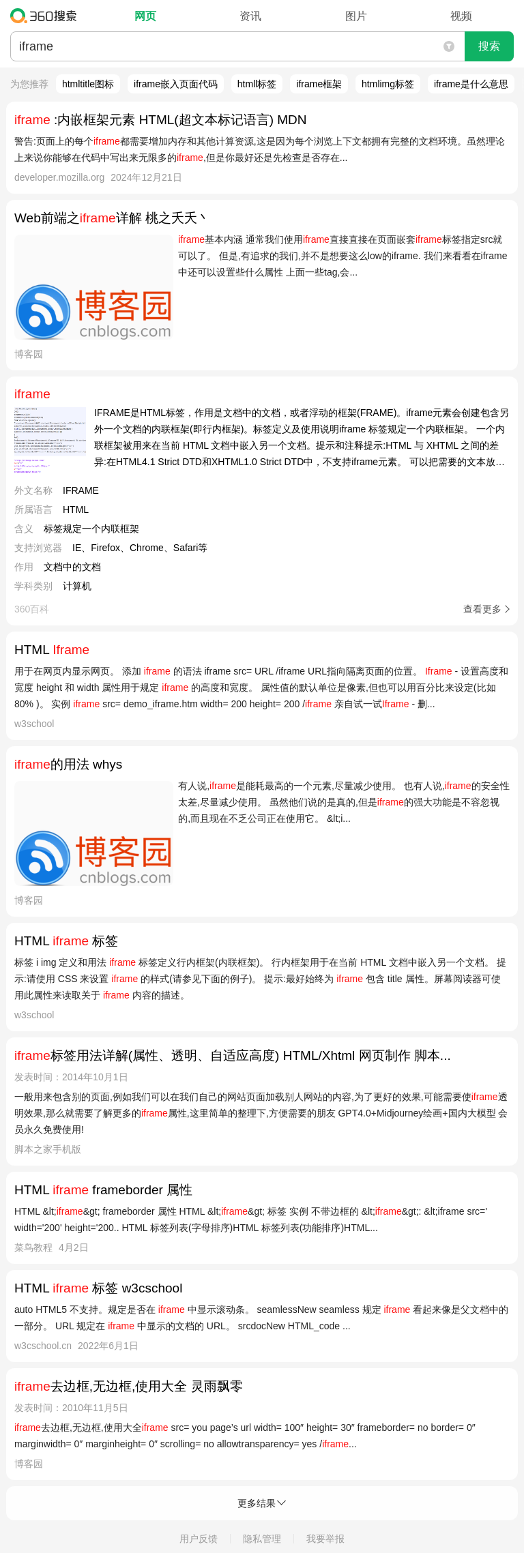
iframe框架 (319, 83)
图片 (356, 16)
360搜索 (46, 15)
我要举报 (325, 1538)
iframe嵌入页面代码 (176, 83)
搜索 (489, 46)
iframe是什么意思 (471, 83)
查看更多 (482, 609)
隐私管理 (262, 1538)
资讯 (250, 16)
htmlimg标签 (388, 83)
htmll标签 (257, 83)
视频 (461, 16)
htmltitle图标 (88, 83)
